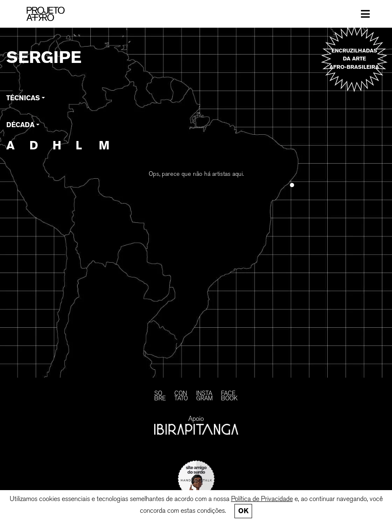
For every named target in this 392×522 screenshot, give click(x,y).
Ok (243, 511)
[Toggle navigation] (365, 13)
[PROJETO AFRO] (55, 13)
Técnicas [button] (23, 98)
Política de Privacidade (262, 499)
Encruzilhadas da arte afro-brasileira (354, 58)
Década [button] (20, 125)
